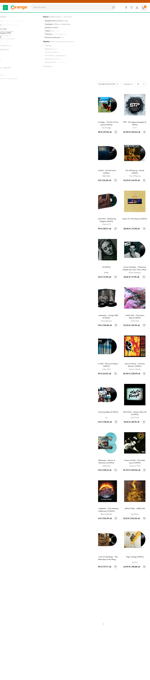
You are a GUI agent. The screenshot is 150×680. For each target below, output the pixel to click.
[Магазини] (126, 7)
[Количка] (144, 7)
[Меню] (5, 7)
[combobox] (69, 7)
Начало (6, 16)
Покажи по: (128, 84)
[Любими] (131, 7)
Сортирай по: (88, 84)
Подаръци (16, 16)
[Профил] (137, 7)
